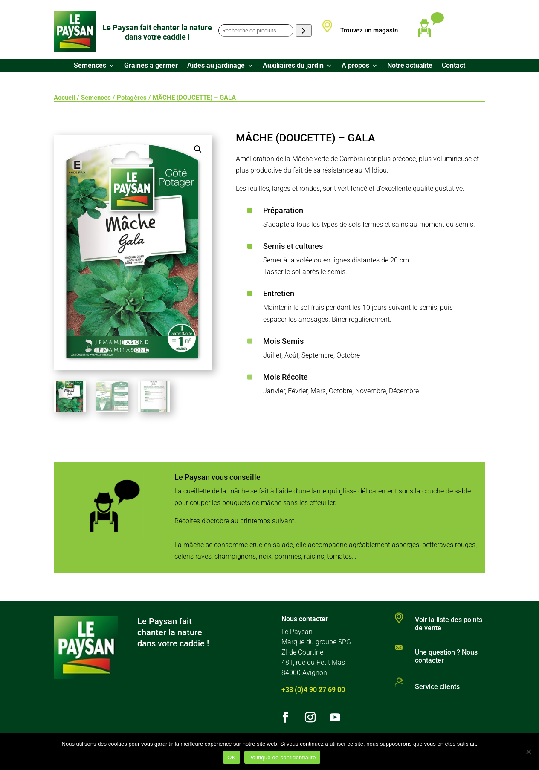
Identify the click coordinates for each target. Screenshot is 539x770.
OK (231, 757)
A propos (355, 66)
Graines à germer (151, 66)
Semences (90, 66)
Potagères (132, 97)
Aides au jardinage (216, 66)
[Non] (528, 751)
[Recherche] (304, 30)
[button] (198, 149)
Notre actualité (409, 66)
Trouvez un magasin (369, 30)
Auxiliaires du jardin (293, 66)
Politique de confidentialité (282, 757)
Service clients (437, 687)
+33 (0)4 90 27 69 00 (313, 690)
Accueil (64, 97)
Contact (453, 66)
